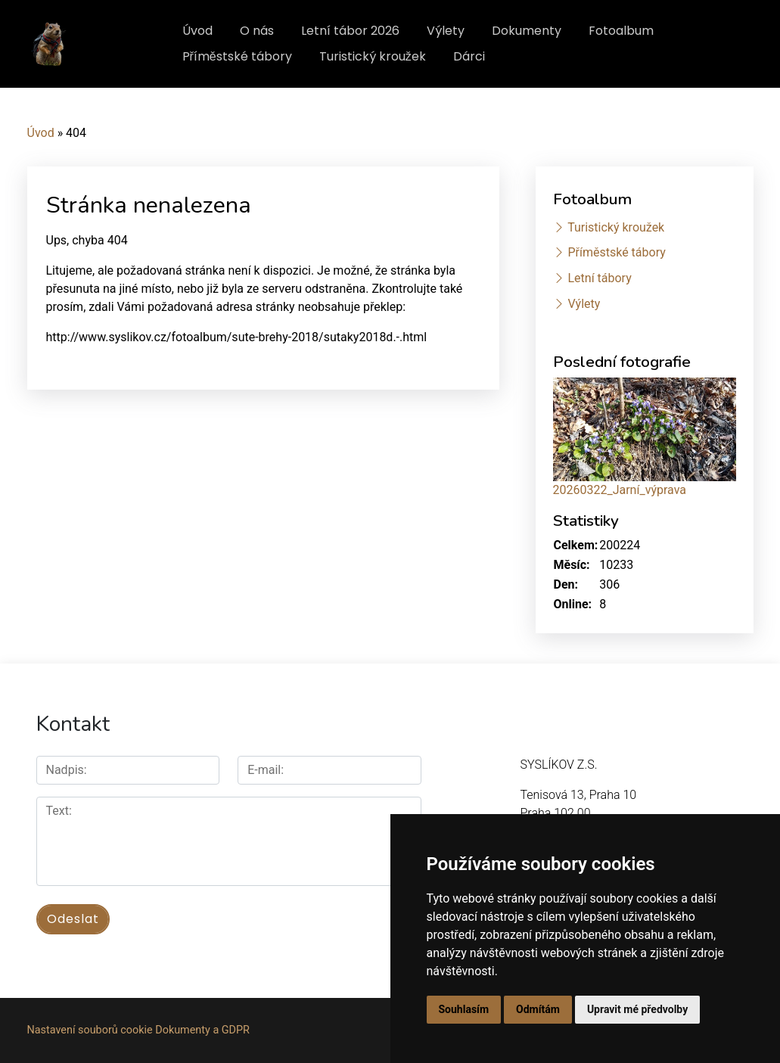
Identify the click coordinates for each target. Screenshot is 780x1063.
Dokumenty (526, 30)
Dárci (469, 56)
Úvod (197, 30)
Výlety (446, 30)
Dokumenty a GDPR (202, 1030)
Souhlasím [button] (464, 1009)
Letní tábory (599, 278)
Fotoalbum (621, 30)
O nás (257, 30)
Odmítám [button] (538, 1009)
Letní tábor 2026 (350, 30)
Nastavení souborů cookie (90, 1030)
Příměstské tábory (237, 56)
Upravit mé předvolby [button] (637, 1009)
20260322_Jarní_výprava (619, 490)
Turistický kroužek (372, 56)
